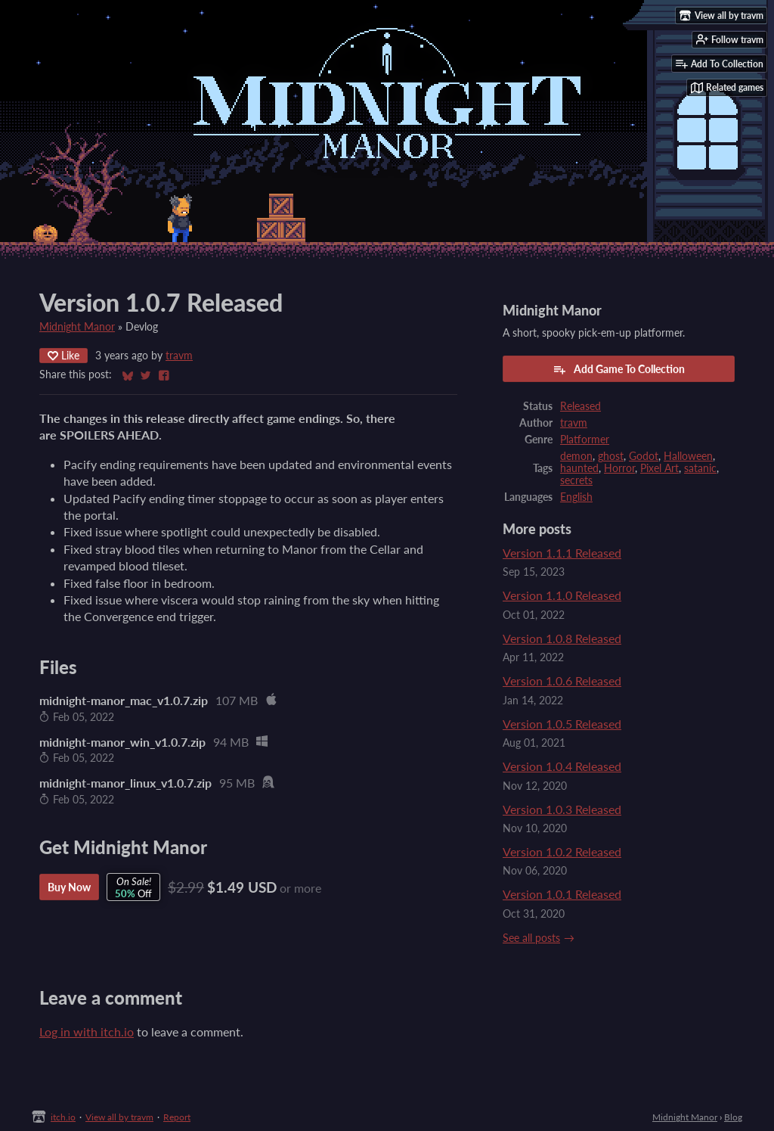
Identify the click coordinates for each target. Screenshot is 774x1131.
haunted (579, 468)
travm (179, 356)
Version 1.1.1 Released (562, 552)
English (576, 497)
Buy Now (69, 887)
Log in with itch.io (86, 1031)
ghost (611, 456)
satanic (700, 468)
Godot (643, 456)
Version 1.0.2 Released (562, 851)
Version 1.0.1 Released (562, 894)
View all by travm (119, 1117)
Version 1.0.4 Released (562, 766)
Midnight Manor (77, 327)
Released (580, 406)
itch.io (63, 1117)
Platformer (584, 439)
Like (63, 355)
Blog (733, 1117)
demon (576, 456)
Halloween (688, 456)
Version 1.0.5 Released (562, 723)
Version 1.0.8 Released (562, 638)
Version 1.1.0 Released (562, 595)
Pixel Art (659, 468)
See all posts (531, 938)
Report (176, 1117)
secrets (576, 480)
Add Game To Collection (619, 369)
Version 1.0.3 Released (562, 809)
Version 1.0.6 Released (562, 680)
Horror (619, 468)
